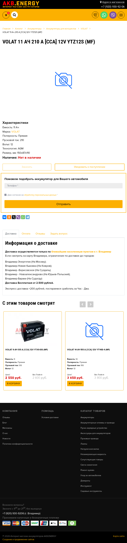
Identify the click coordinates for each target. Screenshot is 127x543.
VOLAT (15, 131)
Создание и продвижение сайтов (18, 538)
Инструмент (86, 484)
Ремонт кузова (88, 468)
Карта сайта (119, 534)
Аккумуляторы (88, 416)
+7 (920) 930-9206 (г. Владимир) (21, 511)
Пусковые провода (90, 437)
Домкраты (85, 479)
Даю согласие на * (31, 195)
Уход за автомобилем (91, 474)
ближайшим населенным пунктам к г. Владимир (81, 251)
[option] (63, 80)
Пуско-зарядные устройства (94, 427)
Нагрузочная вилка (90, 448)
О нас (5, 432)
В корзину (13, 383)
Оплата (26, 233)
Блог (4, 422)
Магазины (7, 427)
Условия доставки (50, 416)
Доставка (10, 233)
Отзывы (40, 233)
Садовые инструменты (91, 489)
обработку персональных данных (40, 195)
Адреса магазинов (113, 2)
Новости (6, 437)
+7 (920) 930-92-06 (112, 6)
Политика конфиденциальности (17, 442)
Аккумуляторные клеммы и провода (98, 422)
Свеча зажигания (89, 463)
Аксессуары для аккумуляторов (96, 432)
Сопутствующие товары (92, 458)
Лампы (84, 442)
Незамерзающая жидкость (94, 453)
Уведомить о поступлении (89, 167)
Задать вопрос (59, 233)
